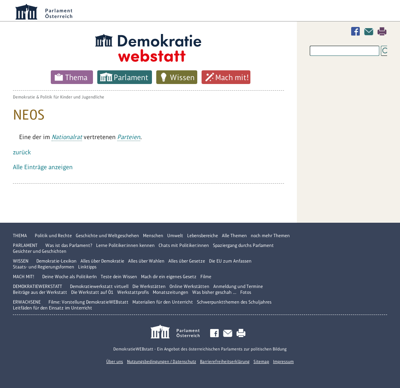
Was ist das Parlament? (68, 245)
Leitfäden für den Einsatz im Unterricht (52, 308)
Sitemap (261, 361)
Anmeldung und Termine (238, 286)
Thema (76, 77)
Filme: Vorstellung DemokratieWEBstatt (88, 302)
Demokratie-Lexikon (56, 261)
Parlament (131, 77)
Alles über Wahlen (146, 261)
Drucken (382, 31)
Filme (205, 276)
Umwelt (175, 235)
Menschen (153, 235)
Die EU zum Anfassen (230, 261)
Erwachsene (27, 302)
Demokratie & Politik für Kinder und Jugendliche (58, 97)
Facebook (357, 31)
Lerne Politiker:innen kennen (125, 245)
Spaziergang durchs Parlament (243, 245)
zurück (22, 152)
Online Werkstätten (189, 286)
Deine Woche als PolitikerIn (69, 276)
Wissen (182, 77)
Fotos (245, 292)
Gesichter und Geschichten (39, 251)
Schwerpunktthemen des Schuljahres (234, 302)
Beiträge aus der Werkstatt (40, 292)
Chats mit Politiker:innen (184, 245)
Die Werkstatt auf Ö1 (92, 292)
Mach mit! (232, 77)
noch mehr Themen (270, 235)
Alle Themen (234, 235)
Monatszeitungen (170, 292)
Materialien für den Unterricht (162, 302)
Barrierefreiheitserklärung (225, 361)
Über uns (114, 361)
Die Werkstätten (149, 286)
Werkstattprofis (133, 292)
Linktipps (87, 267)
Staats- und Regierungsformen (43, 267)
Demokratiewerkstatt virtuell (99, 286)
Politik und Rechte (53, 235)
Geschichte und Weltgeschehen (107, 235)
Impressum (283, 361)
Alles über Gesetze (186, 261)
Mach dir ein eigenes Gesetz (168, 276)
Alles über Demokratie (102, 261)
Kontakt (370, 31)
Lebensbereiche (202, 235)
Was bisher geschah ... (214, 292)
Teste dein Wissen (119, 276)
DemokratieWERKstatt (37, 286)
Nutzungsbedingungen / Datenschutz (161, 361)
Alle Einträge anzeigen (43, 167)
